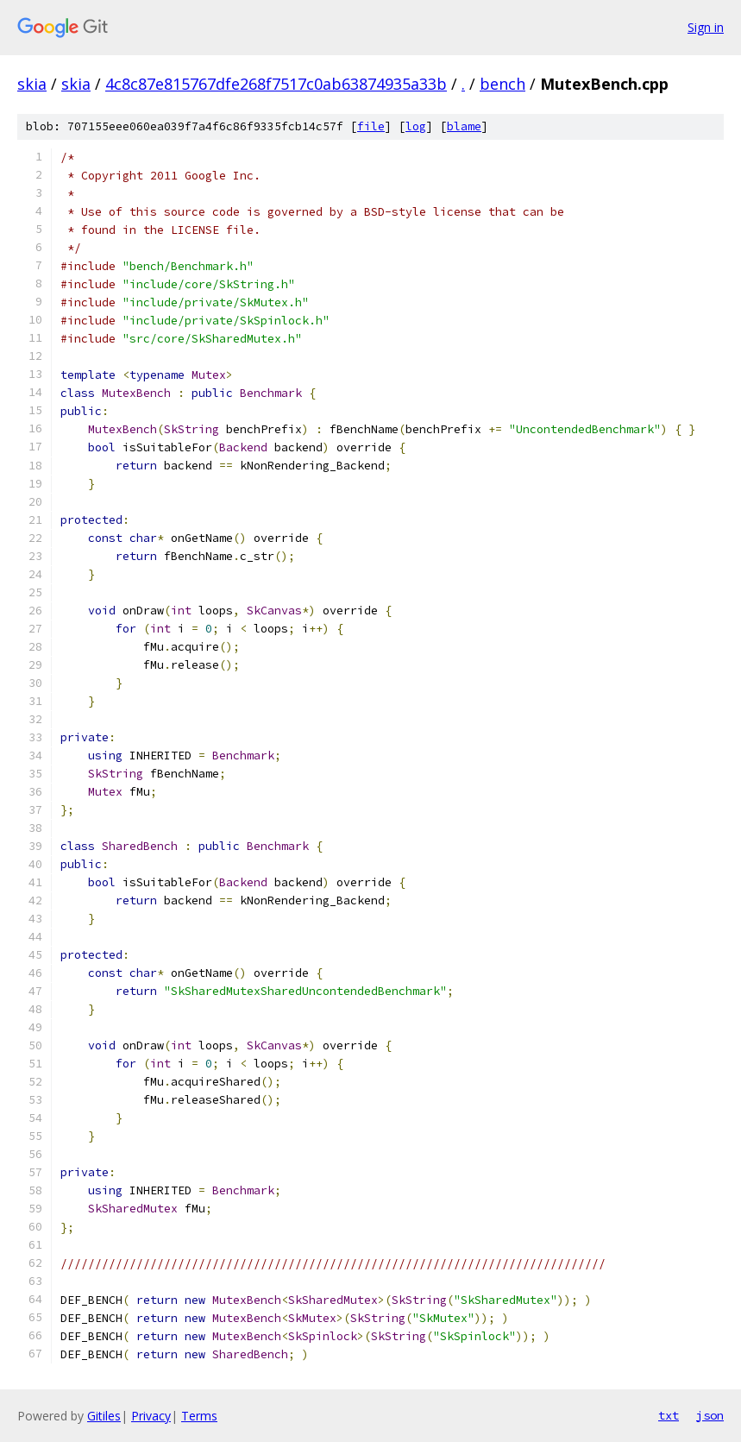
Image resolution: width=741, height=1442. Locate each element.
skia (32, 83)
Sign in (706, 27)
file (371, 126)
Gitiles (104, 1415)
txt (668, 1415)
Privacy (151, 1415)
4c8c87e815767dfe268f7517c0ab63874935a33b (276, 83)
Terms (199, 1415)
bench (502, 83)
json (710, 1415)
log (415, 126)
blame (464, 126)
